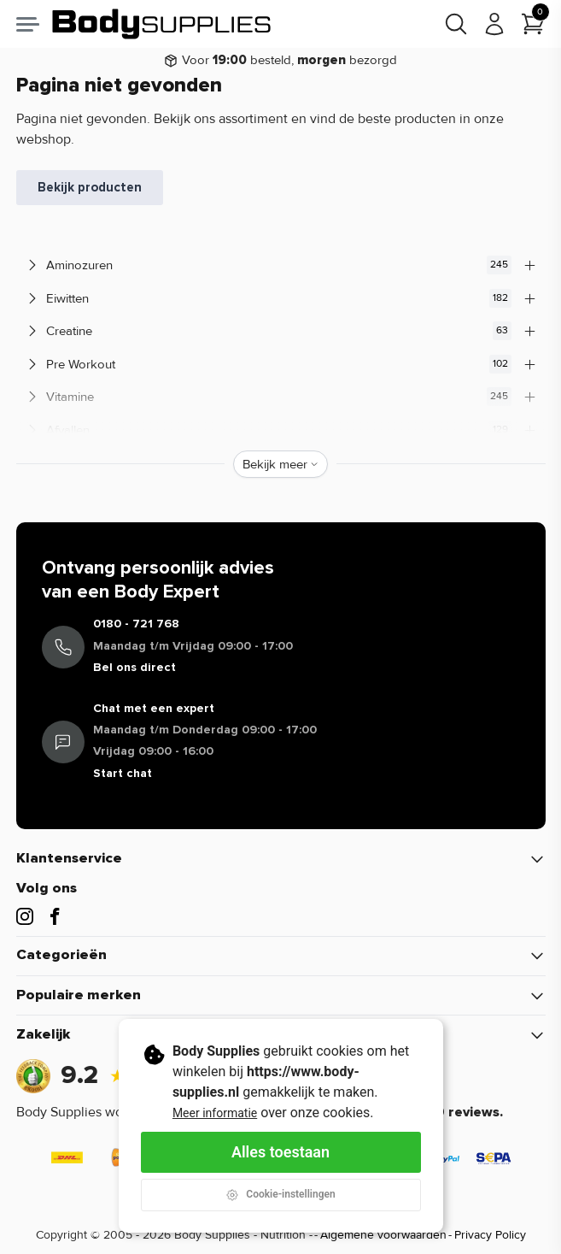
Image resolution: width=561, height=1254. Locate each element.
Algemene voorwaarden (383, 1235)
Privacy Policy (490, 1235)
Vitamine (281, 396)
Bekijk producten (90, 187)
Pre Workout (281, 364)
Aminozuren (281, 265)
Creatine (281, 331)
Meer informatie (214, 1113)
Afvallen (281, 430)
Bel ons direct (134, 667)
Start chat (122, 773)
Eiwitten (281, 298)
